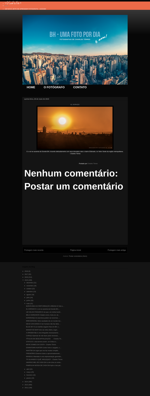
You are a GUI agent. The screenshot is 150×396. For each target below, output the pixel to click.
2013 (26, 385)
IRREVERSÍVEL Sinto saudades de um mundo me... (44, 321)
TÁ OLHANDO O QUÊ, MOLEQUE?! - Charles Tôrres (44, 359)
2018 (26, 271)
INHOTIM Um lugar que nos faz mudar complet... (42, 350)
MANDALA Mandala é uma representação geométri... (44, 356)
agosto (29, 294)
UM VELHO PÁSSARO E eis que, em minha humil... (43, 312)
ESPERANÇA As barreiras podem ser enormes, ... (43, 318)
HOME (31, 87)
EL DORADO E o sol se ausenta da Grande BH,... (43, 309)
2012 (26, 388)
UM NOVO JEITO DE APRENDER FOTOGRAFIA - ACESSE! (25, 9)
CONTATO (80, 87)
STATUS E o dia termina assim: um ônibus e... (41, 342)
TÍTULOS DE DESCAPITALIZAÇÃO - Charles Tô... (44, 339)
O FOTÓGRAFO (54, 87)
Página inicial (75, 250)
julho (28, 297)
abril (28, 369)
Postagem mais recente (33, 250)
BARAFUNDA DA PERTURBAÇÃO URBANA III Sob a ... (45, 306)
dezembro (30, 283)
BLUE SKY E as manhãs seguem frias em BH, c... (43, 327)
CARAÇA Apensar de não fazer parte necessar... (42, 336)
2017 (26, 274)
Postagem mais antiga (117, 250)
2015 (26, 280)
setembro (29, 291)
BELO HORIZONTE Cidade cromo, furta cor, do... (43, 315)
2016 (26, 277)
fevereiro (29, 375)
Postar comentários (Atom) (78, 256)
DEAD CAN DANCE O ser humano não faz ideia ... (43, 324)
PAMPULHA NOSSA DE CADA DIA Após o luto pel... (44, 365)
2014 (26, 382)
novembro (30, 286)
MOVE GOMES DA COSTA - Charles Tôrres (41, 344)
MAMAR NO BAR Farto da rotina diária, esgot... (42, 330)
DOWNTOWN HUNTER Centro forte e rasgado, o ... (43, 347)
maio (28, 303)
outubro (29, 289)
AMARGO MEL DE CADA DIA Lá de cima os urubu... (44, 362)
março (28, 372)
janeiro (29, 378)
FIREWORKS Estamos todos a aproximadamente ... (43, 353)
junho (28, 300)
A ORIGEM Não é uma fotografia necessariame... (42, 333)
